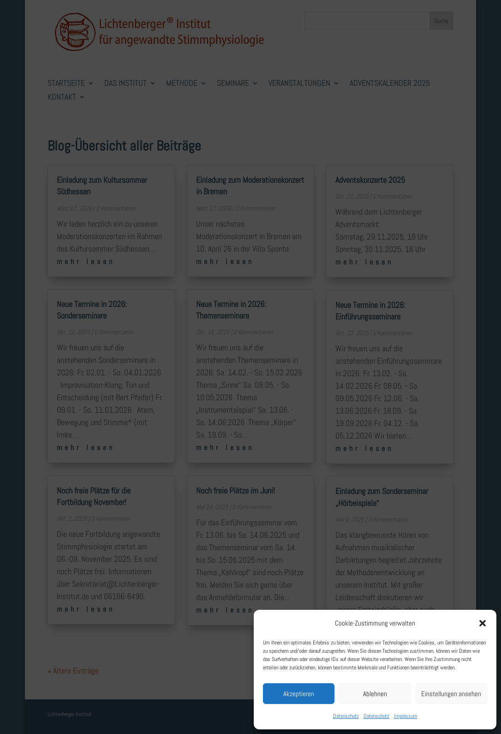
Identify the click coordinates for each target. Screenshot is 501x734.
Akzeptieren (298, 693)
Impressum (406, 716)
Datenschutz (346, 716)
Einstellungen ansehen (451, 693)
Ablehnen (375, 693)
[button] (482, 623)
